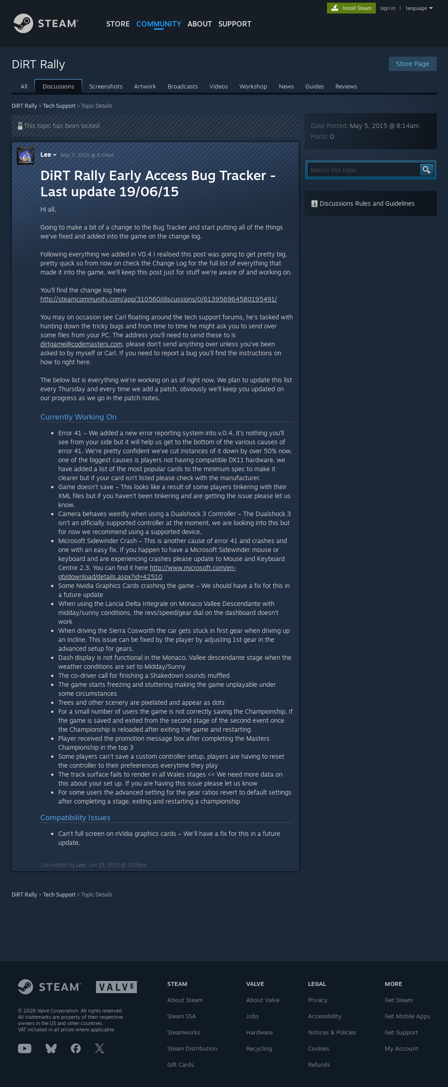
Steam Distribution (192, 1048)
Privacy (317, 999)
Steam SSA (181, 1016)
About (199, 23)
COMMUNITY (158, 23)
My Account (401, 1048)
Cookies (318, 1048)
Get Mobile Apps (407, 1016)
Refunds (319, 1064)
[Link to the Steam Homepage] (52, 31)
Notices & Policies (332, 1032)
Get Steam (399, 999)
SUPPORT (235, 23)
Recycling (259, 1048)
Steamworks (183, 1032)
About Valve (262, 999)
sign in (387, 8)
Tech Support (59, 105)
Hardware (259, 1032)
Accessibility (324, 1016)
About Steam (185, 999)
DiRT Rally (24, 105)
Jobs (252, 1016)
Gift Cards (180, 1064)
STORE (118, 23)
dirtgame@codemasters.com (81, 344)
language (416, 8)
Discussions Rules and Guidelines (363, 203)
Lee (49, 154)
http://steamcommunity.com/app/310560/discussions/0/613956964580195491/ (158, 299)
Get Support (401, 1032)
